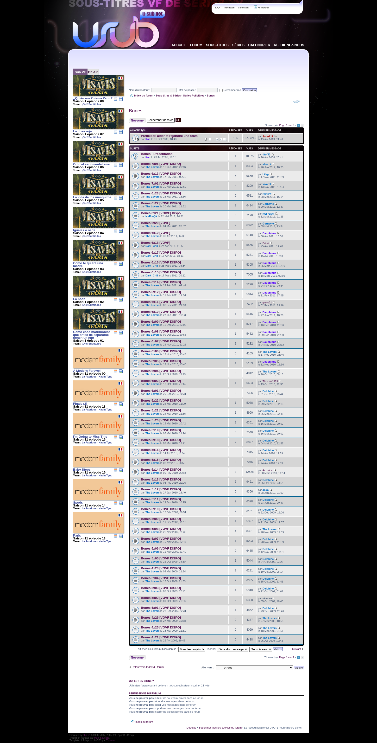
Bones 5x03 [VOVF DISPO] (161, 588)
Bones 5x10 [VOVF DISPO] (161, 509)
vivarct (267, 164)
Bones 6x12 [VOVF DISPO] (161, 292)
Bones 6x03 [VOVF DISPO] (161, 381)
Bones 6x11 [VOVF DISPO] (161, 302)
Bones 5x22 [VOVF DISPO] (161, 400)
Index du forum (143, 95)
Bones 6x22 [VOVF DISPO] (161, 203)
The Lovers (152, 167)
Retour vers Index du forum (148, 667)
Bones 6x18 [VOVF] (155, 242)
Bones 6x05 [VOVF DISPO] (161, 361)
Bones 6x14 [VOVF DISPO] (161, 282)
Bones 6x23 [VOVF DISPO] (161, 193)
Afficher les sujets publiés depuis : (171, 648)
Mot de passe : (187, 90)
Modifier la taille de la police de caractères (296, 101)
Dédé (266, 243)
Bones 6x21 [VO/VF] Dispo (161, 213)
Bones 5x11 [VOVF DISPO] (161, 499)
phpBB (86, 735)
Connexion (243, 7)
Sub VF (80, 72)
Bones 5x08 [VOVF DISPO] (161, 529)
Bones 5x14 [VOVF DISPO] (161, 469)
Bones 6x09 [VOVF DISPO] (161, 321)
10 (225, 139)
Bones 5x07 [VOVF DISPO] (161, 538)
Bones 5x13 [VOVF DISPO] (161, 479)
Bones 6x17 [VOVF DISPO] (161, 252)
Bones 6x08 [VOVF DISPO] (161, 331)
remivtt (267, 193)
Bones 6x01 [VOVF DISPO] (161, 390)
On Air (93, 72)
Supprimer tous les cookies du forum (220, 727)
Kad (148, 139)
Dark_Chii (151, 245)
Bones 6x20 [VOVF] (155, 223)
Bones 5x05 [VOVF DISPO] (161, 558)
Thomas (110, 740)
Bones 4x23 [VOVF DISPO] (161, 568)
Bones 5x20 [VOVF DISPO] (161, 420)
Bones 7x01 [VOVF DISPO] (161, 183)
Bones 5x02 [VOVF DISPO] (161, 598)
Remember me (230, 90)
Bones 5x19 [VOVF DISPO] (161, 430)
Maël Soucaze (101, 738)
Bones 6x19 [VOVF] (155, 233)
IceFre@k (151, 216)
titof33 (266, 154)
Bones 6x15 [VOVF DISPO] (161, 272)
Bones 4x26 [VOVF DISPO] (161, 617)
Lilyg (266, 174)
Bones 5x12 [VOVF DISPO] (161, 489)
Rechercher (261, 7)
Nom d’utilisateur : (139, 90)
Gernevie (268, 203)
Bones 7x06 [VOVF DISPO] (161, 164)
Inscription (229, 7)
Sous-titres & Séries (168, 95)
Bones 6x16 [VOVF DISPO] (161, 262)
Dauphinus (269, 233)
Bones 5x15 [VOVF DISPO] (161, 459)
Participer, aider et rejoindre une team (169, 136)
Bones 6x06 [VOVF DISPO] (161, 351)
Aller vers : (207, 667)
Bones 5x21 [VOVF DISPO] (161, 410)
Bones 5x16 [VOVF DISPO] (161, 450)
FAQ (217, 7)
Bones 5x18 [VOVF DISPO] (161, 440)
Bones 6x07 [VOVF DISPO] (161, 341)
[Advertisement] (216, 65)
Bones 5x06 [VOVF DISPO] (161, 548)
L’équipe (191, 727)
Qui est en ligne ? (141, 680)
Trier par (227, 648)
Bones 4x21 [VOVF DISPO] (161, 637)
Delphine (268, 391)
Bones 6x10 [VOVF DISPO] (161, 312)
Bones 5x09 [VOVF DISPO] (161, 519)
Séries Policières (193, 95)
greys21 (267, 302)
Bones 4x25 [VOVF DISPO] (161, 627)
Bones (211, 95)
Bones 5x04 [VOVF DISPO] (161, 578)
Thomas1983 (270, 381)
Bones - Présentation (157, 154)
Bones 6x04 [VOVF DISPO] (161, 371)
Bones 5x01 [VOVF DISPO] (161, 607)
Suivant (296, 648)
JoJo (266, 489)
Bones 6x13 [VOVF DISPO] (161, 173)
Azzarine (267, 470)
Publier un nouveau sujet (137, 120)
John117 (268, 136)
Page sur (286, 125)
